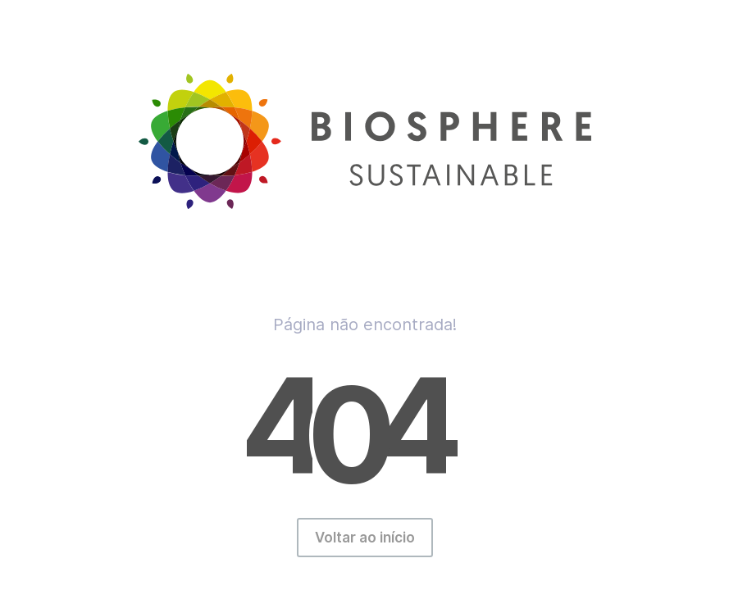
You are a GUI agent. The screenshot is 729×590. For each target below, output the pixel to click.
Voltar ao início (365, 537)
